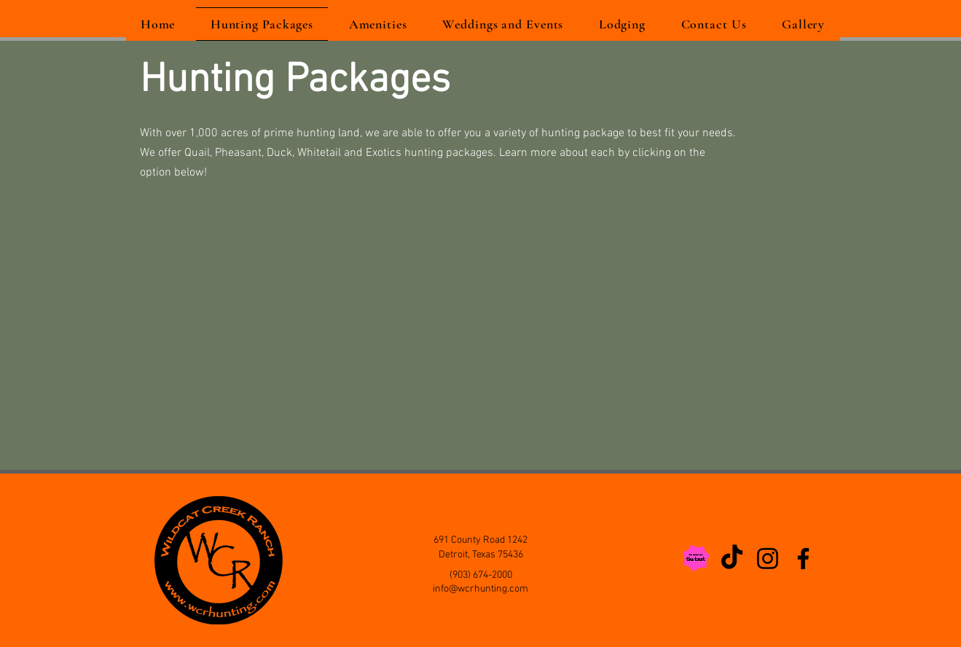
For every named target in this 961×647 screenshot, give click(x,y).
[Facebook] (803, 558)
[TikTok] (732, 558)
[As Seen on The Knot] (696, 558)
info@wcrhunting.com (480, 589)
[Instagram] (767, 558)
